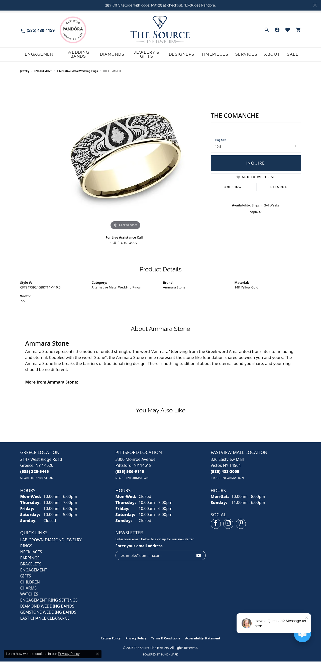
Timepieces (220, 54)
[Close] (315, 5)
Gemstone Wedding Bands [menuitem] (48, 612)
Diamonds (113, 54)
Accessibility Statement (202, 639)
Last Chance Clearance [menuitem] (45, 618)
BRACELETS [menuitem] (30, 564)
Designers (188, 54)
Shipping (233, 187)
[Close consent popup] (97, 653)
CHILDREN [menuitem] (30, 582)
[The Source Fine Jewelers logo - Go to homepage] (160, 30)
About (275, 54)
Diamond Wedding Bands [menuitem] (47, 606)
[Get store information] (37, 478)
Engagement (35, 54)
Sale (295, 54)
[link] (37, 30)
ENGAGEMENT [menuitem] (33, 570)
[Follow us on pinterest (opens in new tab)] (241, 524)
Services (250, 54)
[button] (266, 30)
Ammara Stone (174, 287)
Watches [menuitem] (29, 594)
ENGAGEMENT (43, 71)
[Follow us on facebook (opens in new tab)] (216, 524)
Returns (278, 187)
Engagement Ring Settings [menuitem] (49, 600)
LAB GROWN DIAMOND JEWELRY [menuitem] (51, 540)
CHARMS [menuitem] (28, 588)
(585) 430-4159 (124, 243)
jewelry (25, 71)
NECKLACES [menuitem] (31, 552)
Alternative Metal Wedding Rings (77, 71)
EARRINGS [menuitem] (30, 558)
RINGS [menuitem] (26, 546)
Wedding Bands (76, 54)
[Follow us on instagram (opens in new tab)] (228, 524)
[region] (125, 156)
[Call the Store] (34, 472)
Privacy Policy (136, 639)
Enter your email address (139, 546)
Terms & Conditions (165, 639)
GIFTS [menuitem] (25, 576)
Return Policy (111, 639)
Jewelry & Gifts (150, 54)
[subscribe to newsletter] (198, 555)
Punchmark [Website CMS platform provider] (169, 655)
